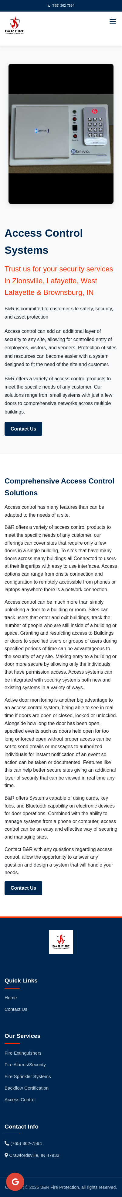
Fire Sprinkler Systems (28, 1076)
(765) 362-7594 (61, 5)
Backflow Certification (27, 1088)
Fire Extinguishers (23, 1053)
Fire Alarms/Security (25, 1064)
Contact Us (23, 428)
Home (11, 997)
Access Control (20, 1099)
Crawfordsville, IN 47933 (32, 1155)
